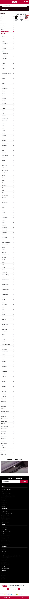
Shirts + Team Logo (23, 14)
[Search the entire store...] (26, 5)
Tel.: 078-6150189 (13, 589)
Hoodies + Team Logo (18, 13)
